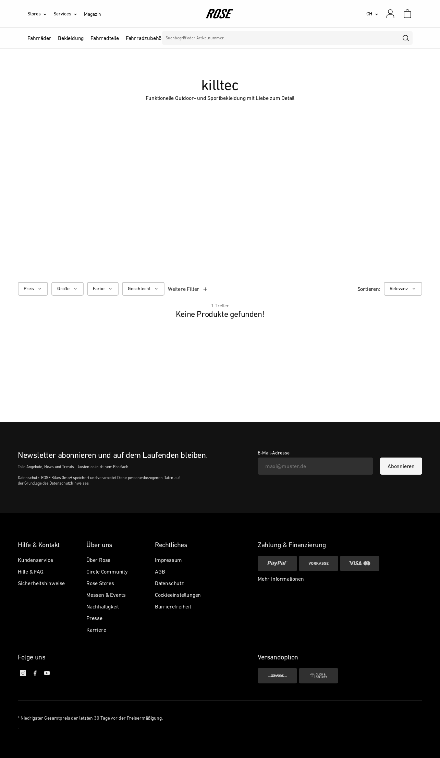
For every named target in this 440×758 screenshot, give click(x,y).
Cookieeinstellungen (178, 595)
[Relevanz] (403, 289)
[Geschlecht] (143, 289)
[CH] (372, 14)
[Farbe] (103, 289)
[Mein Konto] (390, 14)
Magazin (92, 14)
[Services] (68, 14)
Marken (196, 38)
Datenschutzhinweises (68, 483)
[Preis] (33, 289)
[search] (406, 38)
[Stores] (40, 14)
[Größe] (67, 289)
